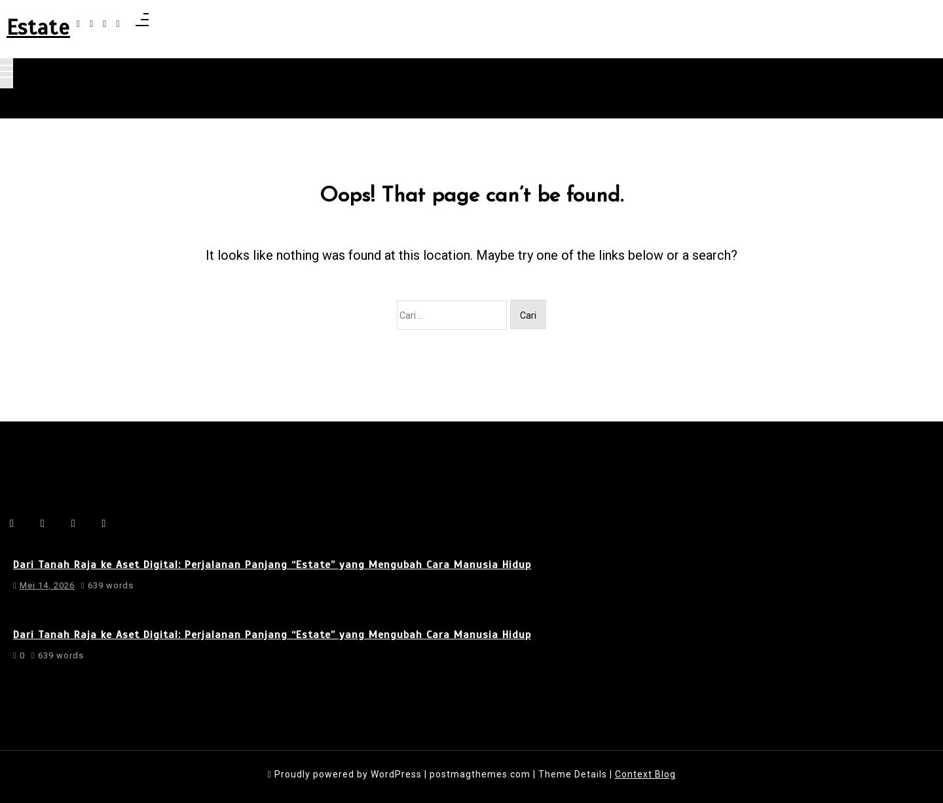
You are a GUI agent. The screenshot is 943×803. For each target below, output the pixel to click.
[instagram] (91, 24)
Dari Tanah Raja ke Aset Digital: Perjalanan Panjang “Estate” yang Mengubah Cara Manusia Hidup (272, 564)
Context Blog (645, 774)
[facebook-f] (78, 24)
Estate (38, 27)
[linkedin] (104, 24)
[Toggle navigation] (6, 73)
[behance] (117, 24)
